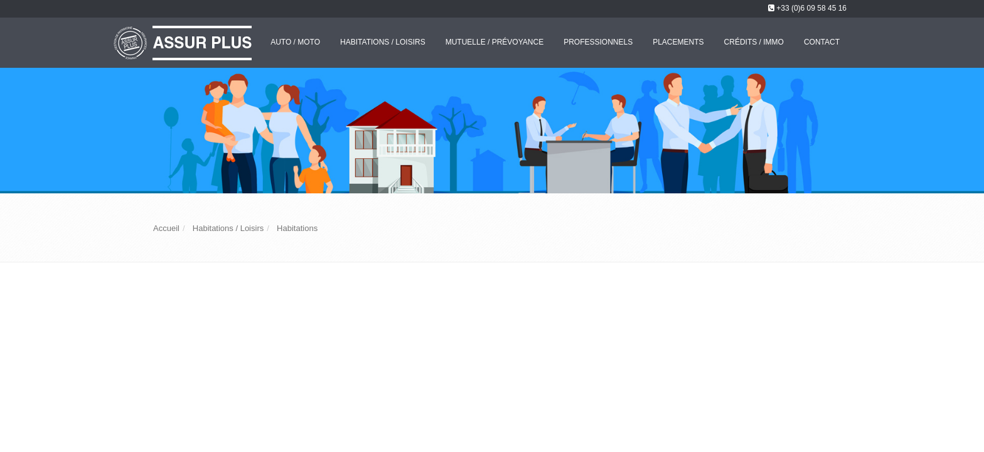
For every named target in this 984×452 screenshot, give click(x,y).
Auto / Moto (295, 42)
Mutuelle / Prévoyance (494, 42)
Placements (678, 42)
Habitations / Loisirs (382, 42)
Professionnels (598, 42)
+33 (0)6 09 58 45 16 (811, 8)
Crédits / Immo (754, 42)
